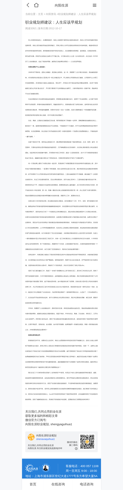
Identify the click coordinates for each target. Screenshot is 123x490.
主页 (41, 14)
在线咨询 (58, 484)
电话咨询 (86, 484)
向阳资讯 (51, 14)
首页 (33, 484)
